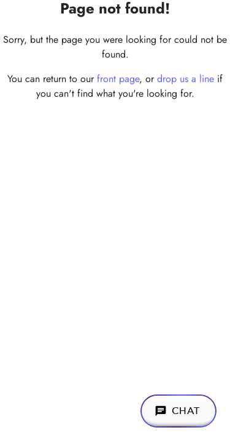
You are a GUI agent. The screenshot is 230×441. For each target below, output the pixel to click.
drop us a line (185, 79)
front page (118, 79)
